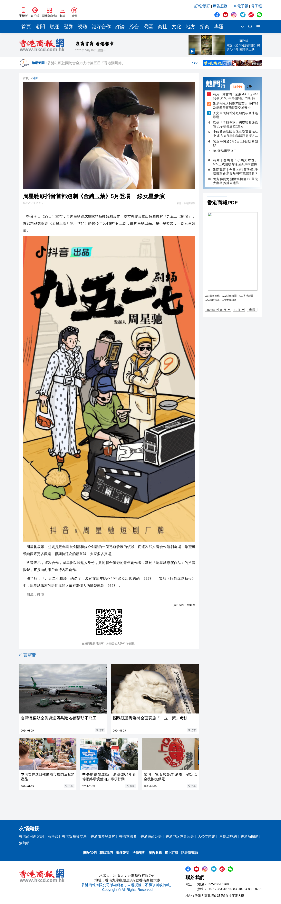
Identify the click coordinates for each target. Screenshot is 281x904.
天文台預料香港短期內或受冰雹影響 (235, 115)
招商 (204, 26)
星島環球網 (228, 836)
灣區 (148, 26)
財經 (54, 26)
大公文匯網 (206, 836)
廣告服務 (220, 6)
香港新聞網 (249, 836)
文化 (176, 26)
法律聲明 (139, 853)
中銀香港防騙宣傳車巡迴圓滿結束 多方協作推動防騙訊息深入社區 (235, 134)
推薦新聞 (27, 655)
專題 (219, 26)
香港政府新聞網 (31, 836)
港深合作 (101, 26)
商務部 (53, 836)
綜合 (134, 26)
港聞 (40, 26)
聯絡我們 (106, 853)
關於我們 (90, 853)
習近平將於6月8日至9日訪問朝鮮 (235, 143)
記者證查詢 (189, 853)
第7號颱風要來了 (225, 151)
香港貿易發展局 (74, 836)
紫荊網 (24, 843)
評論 (120, 26)
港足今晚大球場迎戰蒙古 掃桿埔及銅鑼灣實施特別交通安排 (235, 105)
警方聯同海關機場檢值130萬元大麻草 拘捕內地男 (235, 181)
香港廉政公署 (151, 836)
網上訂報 (171, 853)
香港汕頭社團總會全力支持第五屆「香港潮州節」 (123, 63)
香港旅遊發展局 (103, 836)
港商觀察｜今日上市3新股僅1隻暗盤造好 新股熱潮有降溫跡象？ (235, 171)
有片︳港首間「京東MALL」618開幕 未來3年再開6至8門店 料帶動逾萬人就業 (235, 96)
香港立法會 (128, 836)
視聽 (82, 26)
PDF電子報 (239, 6)
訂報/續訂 (202, 6)
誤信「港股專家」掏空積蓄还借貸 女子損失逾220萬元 (235, 124)
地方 (190, 26)
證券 (68, 26)
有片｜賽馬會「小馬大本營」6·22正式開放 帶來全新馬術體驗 (235, 162)
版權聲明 (122, 853)
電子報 (256, 6)
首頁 (26, 26)
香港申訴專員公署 (180, 836)
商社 (162, 26)
